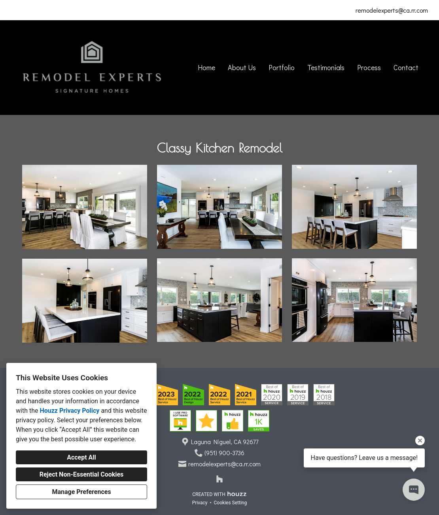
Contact (406, 67)
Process (369, 67)
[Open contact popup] (414, 490)
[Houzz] (219, 479)
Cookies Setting (230, 502)
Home (206, 67)
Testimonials (325, 67)
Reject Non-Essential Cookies (82, 474)
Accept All (81, 457)
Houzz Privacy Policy (69, 410)
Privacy (200, 502)
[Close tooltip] (420, 440)
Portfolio (282, 67)
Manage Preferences (81, 492)
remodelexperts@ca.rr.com (392, 10)
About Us (242, 67)
